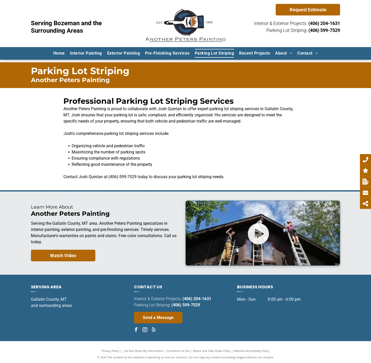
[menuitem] (59, 53)
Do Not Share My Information (144, 351)
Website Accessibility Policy (251, 351)
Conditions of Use (178, 351)
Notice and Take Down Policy (212, 351)
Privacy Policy (110, 351)
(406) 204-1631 (324, 23)
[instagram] (145, 330)
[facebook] (136, 330)
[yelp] (153, 330)
